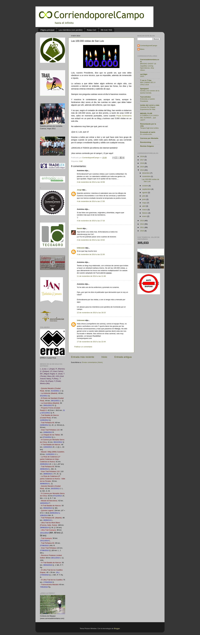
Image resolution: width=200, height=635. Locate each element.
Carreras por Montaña (149, 138)
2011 (142, 227)
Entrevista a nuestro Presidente (147, 100)
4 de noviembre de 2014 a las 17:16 (91, 221)
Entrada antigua (123, 357)
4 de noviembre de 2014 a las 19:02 (91, 240)
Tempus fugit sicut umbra (149, 128)
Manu (142, 49)
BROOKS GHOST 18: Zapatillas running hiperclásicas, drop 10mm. (148, 67)
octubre (145, 186)
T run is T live (145, 80)
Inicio (104, 357)
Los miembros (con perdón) (70, 30)
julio (144, 196)
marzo (144, 210)
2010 (142, 231)
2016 (142, 163)
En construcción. (146, 134)
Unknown (81, 248)
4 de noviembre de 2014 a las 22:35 (91, 254)
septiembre (146, 189)
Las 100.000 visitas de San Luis (150, 180)
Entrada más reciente (82, 357)
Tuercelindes (145, 97)
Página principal (47, 30)
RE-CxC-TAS (106, 30)
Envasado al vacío (147, 132)
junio (144, 199)
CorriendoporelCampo (148, 46)
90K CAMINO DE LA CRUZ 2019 (147, 83)
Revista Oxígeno (147, 146)
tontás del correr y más (149, 105)
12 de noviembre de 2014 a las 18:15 (91, 313)
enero (144, 216)
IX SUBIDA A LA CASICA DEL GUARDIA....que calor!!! (149, 118)
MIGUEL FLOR (146, 113)
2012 (142, 224)
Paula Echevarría (123, 116)
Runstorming (145, 142)
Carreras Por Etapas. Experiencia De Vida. (148, 108)
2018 (142, 156)
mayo (144, 203)
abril (144, 206)
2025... (142, 76)
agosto (145, 192)
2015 (142, 167)
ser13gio (143, 74)
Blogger (117, 628)
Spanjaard (144, 89)
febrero (145, 213)
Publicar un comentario (83, 347)
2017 (142, 160)
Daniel (79, 228)
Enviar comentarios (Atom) (92, 362)
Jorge (79, 190)
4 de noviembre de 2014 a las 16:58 (91, 182)
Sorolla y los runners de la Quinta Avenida (149, 92)
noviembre (146, 176)
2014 (142, 170)
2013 (142, 221)
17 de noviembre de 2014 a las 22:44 (91, 342)
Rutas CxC (91, 30)
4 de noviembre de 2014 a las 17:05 (91, 201)
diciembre (146, 173)
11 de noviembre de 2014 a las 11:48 (91, 276)
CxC (81, 161)
